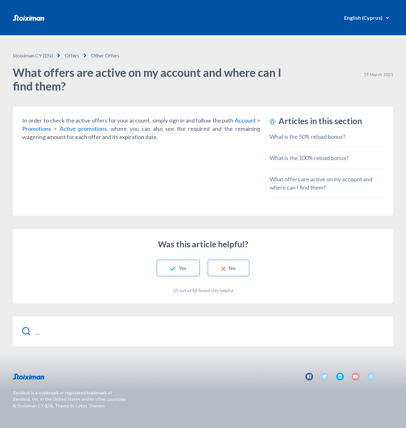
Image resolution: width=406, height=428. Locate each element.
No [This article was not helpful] (232, 268)
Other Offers (105, 55)
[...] (203, 331)
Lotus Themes (90, 405)
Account (245, 120)
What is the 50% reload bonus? (307, 136)
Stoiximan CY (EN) (33, 55)
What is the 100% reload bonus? (309, 157)
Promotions (36, 128)
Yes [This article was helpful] (182, 268)
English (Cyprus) (363, 18)
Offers (72, 55)
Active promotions (83, 128)
